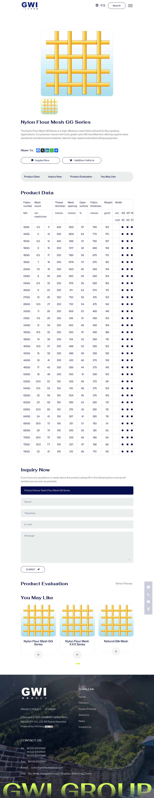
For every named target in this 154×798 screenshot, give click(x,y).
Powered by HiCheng (32, 726)
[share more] (56, 150)
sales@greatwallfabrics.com (47, 767)
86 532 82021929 (36, 752)
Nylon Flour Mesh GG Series (38, 642)
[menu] (130, 6)
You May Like (108, 176)
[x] (42, 150)
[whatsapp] (51, 150)
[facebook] (38, 150)
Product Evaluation (81, 176)
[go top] (148, 609)
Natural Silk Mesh (116, 641)
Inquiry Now (55, 176)
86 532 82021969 (36, 748)
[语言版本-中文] (100, 5)
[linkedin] (47, 150)
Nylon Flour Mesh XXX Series (77, 642)
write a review (124, 583)
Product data (32, 176)
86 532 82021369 (36, 755)
